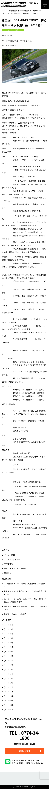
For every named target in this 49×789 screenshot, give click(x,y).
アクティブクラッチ (12, 559)
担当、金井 (28, 486)
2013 (9, 682)
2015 (9, 673)
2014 (9, 678)
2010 (9, 696)
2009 (9, 700)
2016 (9, 669)
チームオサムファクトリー (15, 568)
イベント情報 (13, 30)
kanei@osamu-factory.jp (24, 524)
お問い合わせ (24, 750)
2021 (9, 647)
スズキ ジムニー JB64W (15, 614)
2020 (9, 651)
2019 (9, 656)
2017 (9, 665)
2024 (9, 633)
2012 (9, 687)
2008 (9, 705)
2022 (9, 642)
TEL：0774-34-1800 (24, 735)
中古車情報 (8, 564)
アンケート (17, 464)
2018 (9, 660)
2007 (9, 709)
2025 (9, 629)
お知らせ (7, 573)
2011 (9, 691)
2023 (9, 638)
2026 (9, 624)
